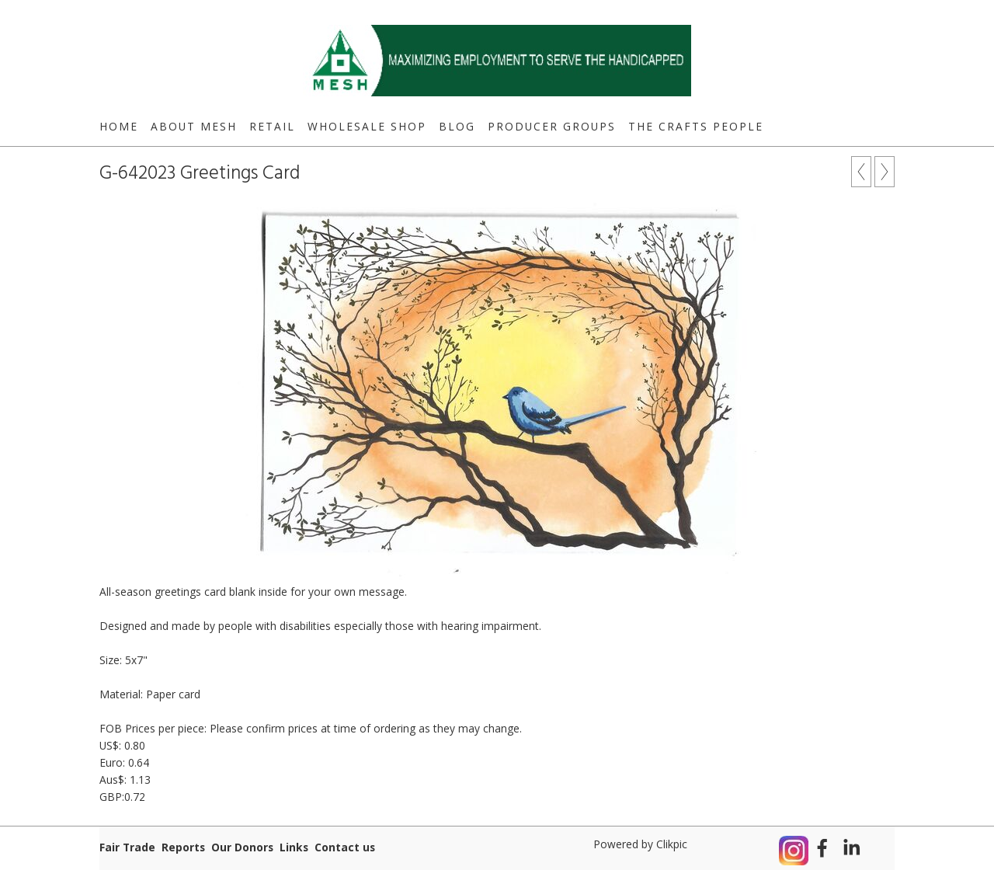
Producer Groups (552, 126)
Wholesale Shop (367, 126)
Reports (183, 847)
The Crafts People (695, 126)
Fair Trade (127, 847)
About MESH (194, 126)
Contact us (345, 847)
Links (294, 847)
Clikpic (671, 844)
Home (118, 126)
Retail (272, 126)
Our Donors (242, 847)
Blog (457, 126)
